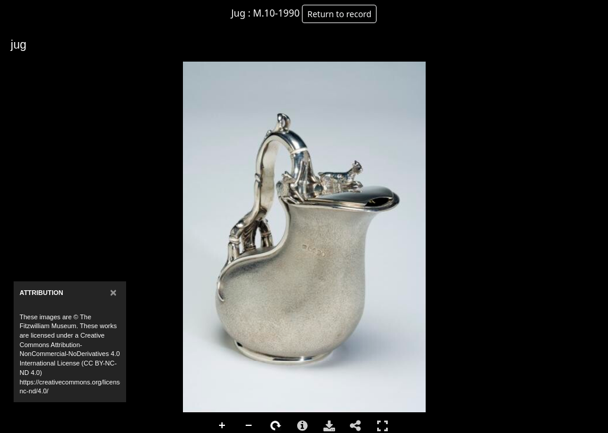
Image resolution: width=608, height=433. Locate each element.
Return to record (339, 14)
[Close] (113, 292)
